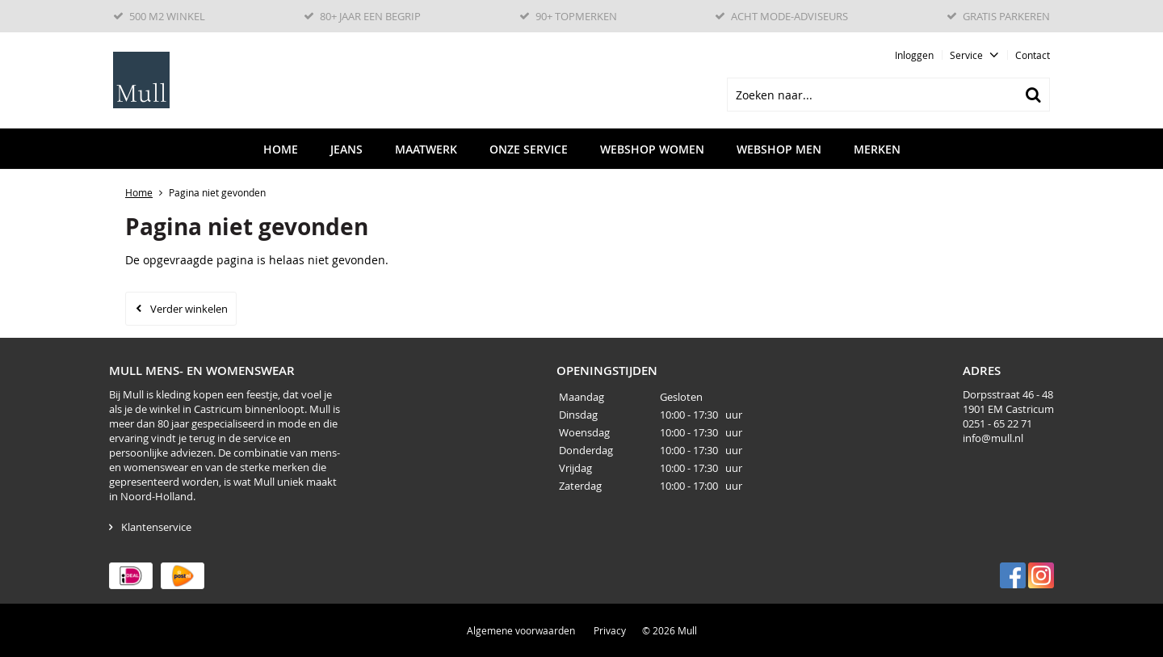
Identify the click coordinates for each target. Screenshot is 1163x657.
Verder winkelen (189, 308)
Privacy (610, 630)
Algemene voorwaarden (521, 630)
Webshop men (779, 149)
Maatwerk (426, 149)
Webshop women (652, 149)
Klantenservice (156, 527)
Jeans (346, 149)
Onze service (528, 149)
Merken (877, 149)
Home (280, 149)
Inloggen (914, 54)
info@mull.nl (993, 438)
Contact (1032, 54)
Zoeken (1033, 94)
